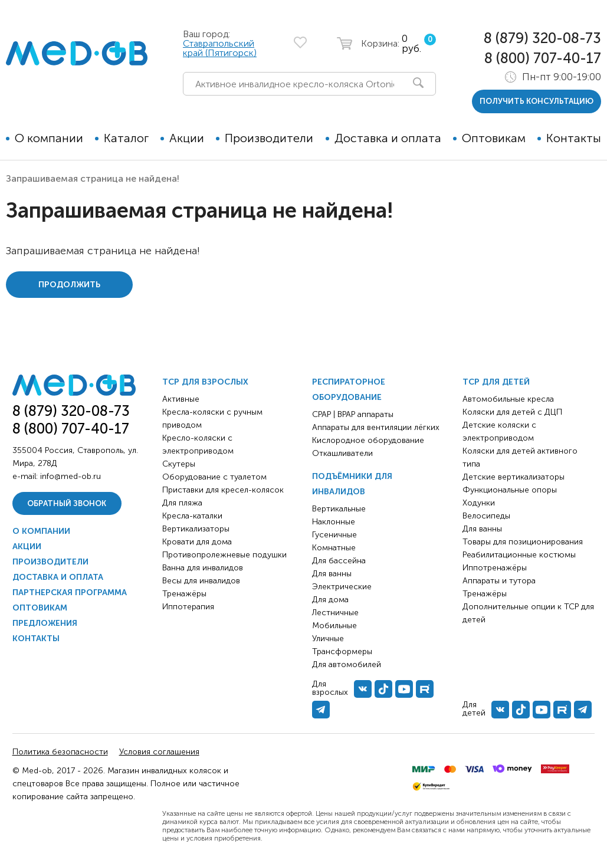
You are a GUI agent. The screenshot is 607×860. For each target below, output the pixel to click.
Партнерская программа (69, 592)
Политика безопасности (60, 752)
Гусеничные (334, 535)
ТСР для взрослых (205, 382)
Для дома (330, 600)
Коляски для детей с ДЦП (512, 412)
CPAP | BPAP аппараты (352, 414)
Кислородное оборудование (368, 440)
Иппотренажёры (494, 568)
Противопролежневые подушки (224, 555)
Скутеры (178, 464)
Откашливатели (342, 453)
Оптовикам (494, 138)
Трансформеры (342, 651)
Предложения (44, 623)
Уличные (328, 638)
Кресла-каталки (192, 516)
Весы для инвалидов (201, 581)
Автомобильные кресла (508, 399)
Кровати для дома (197, 542)
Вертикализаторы (195, 529)
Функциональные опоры (509, 490)
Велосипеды (486, 516)
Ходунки (478, 503)
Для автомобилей (346, 664)
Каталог (126, 138)
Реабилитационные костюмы (519, 555)
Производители (269, 138)
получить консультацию (536, 101)
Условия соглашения (159, 752)
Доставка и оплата (387, 138)
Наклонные (333, 522)
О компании (49, 138)
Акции (186, 138)
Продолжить (69, 285)
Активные (180, 399)
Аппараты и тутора (499, 581)
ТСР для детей (496, 382)
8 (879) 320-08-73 (542, 38)
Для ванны (332, 574)
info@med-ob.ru (70, 476)
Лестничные (335, 613)
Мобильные (334, 626)
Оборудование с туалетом (214, 477)
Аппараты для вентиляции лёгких (375, 427)
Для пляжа (182, 503)
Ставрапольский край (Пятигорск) (220, 48)
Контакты (573, 138)
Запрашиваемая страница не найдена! (92, 178)
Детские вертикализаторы (513, 477)
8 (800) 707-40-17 (542, 58)
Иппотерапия (188, 607)
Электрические (342, 587)
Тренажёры (184, 594)
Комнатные (334, 548)
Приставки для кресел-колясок (223, 490)
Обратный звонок (66, 503)
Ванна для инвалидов (202, 568)
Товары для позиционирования (522, 542)
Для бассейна (339, 561)
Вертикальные (339, 509)
